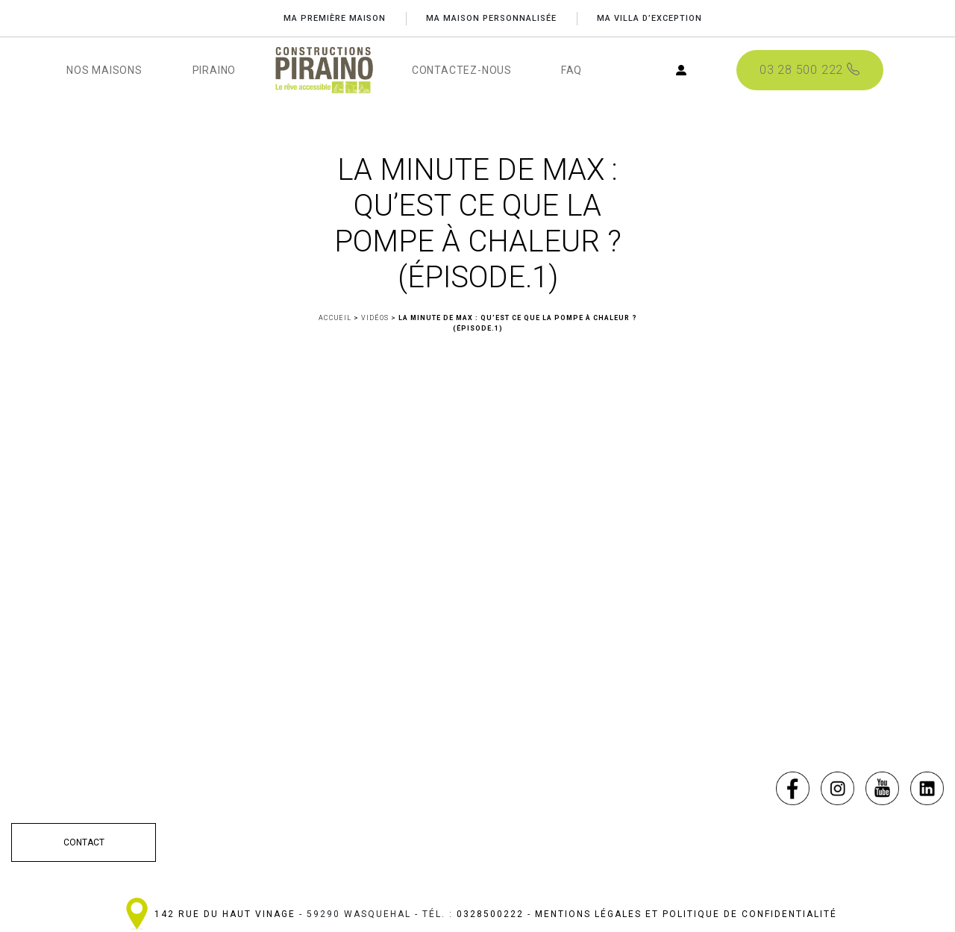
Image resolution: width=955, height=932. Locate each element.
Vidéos (375, 318)
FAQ (571, 70)
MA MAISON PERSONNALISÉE (490, 18)
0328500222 (490, 914)
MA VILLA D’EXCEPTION (650, 18)
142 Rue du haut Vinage (224, 914)
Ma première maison (332, 18)
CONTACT (83, 842)
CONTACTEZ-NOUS (462, 70)
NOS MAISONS (104, 70)
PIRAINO (214, 70)
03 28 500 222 (810, 70)
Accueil (335, 318)
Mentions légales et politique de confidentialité (686, 914)
